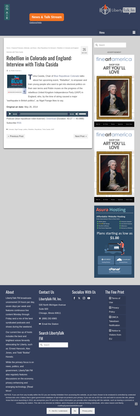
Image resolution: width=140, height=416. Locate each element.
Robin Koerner (16, 70)
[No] (136, 404)
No (75, 411)
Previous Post (16, 136)
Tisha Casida (46, 129)
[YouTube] (89, 298)
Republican (38, 129)
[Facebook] (74, 298)
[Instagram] (84, 298)
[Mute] (76, 114)
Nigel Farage (19, 129)
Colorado (11, 129)
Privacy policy (87, 411)
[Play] (10, 114)
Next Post (79, 136)
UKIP (52, 129)
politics (25, 129)
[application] (47, 114)
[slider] (43, 114)
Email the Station (50, 324)
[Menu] (117, 32)
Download (51, 118)
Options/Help (35, 22)
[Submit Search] (96, 45)
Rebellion (31, 129)
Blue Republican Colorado (66, 76)
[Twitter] (79, 298)
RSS (19, 123)
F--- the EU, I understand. (58, 411)
